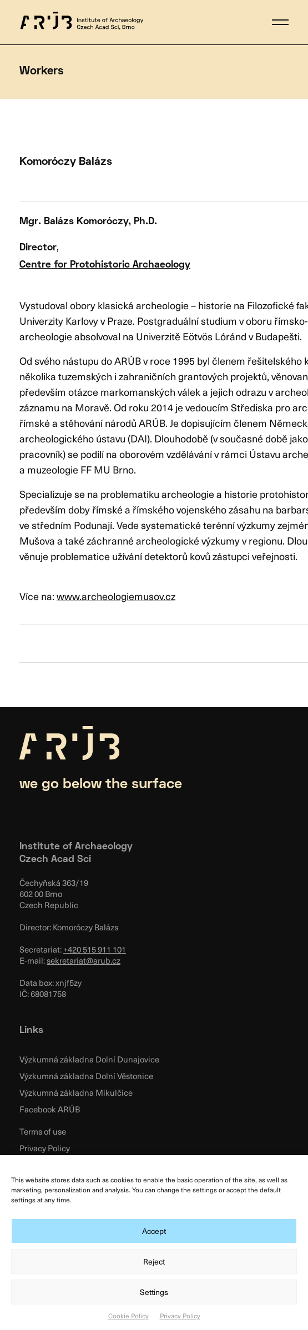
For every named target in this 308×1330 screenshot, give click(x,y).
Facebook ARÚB (49, 1109)
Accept (154, 1231)
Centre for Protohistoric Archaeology (104, 265)
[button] (280, 22)
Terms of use (42, 1131)
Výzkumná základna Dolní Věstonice (86, 1076)
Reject (154, 1261)
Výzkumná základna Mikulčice (76, 1092)
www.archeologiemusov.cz (116, 595)
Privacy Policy (180, 1316)
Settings (154, 1292)
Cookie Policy (128, 1316)
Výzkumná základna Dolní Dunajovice (89, 1059)
